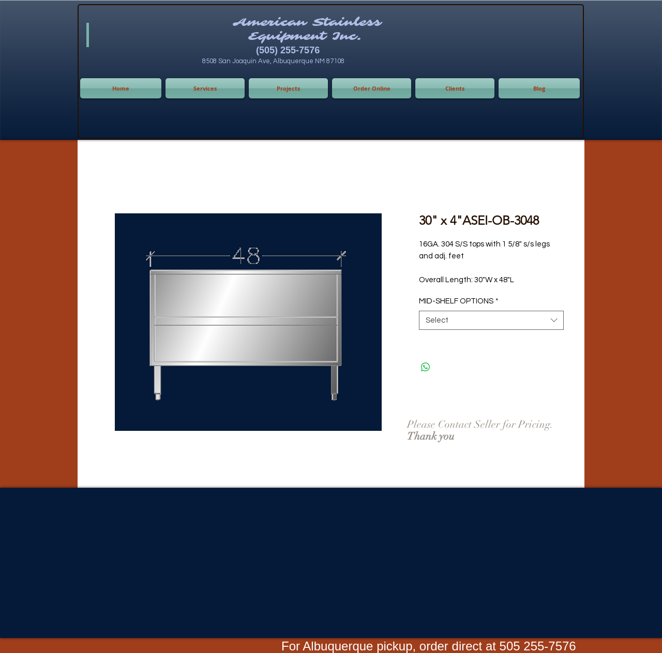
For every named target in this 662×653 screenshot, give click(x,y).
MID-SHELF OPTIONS (459, 301)
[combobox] (491, 320)
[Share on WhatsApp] (425, 367)
